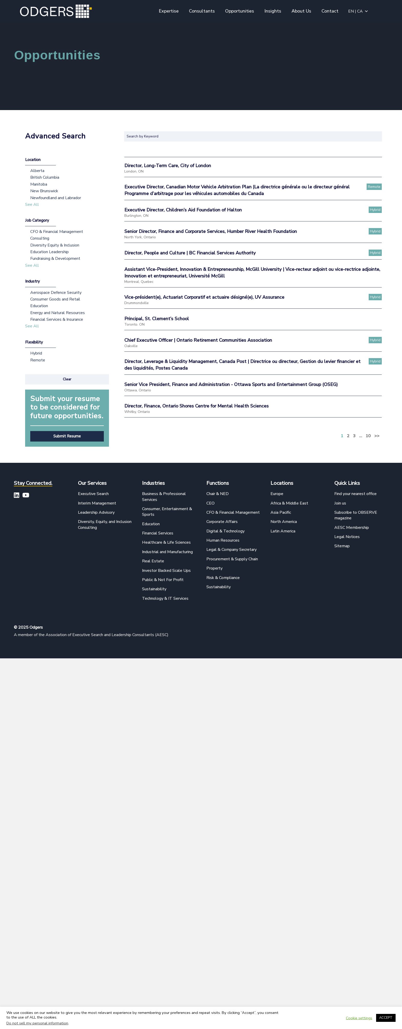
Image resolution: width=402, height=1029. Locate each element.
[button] (67, 379)
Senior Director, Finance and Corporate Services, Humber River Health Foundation (210, 231)
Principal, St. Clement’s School (156, 319)
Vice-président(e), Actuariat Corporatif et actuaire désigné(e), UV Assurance (204, 297)
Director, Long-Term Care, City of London (167, 166)
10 (368, 436)
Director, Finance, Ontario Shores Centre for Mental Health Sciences (196, 406)
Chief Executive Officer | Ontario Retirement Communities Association (198, 340)
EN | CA (358, 11)
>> (376, 436)
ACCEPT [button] (386, 1017)
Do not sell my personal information (37, 1023)
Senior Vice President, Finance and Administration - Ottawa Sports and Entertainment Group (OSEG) (231, 384)
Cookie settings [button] (359, 1018)
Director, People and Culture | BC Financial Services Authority (190, 253)
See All (32, 204)
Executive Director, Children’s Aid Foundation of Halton (183, 210)
